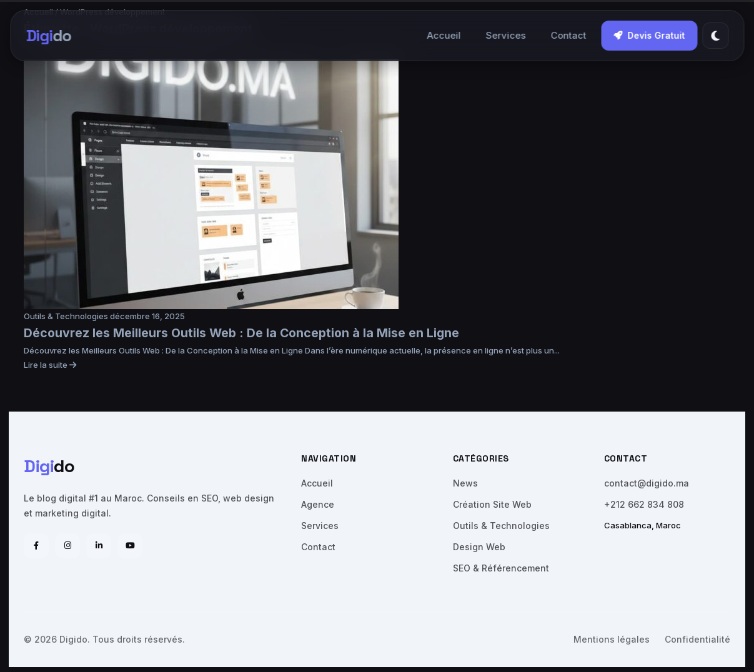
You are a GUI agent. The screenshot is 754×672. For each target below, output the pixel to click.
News (465, 483)
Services (505, 35)
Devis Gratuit (649, 35)
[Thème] (715, 35)
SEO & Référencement (501, 568)
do (48, 35)
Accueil (443, 35)
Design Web (479, 546)
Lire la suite (50, 365)
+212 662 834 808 (644, 504)
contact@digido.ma (646, 483)
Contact (568, 35)
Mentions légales (611, 639)
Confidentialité (697, 639)
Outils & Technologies (67, 316)
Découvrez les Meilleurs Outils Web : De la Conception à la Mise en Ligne (241, 332)
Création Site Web (492, 504)
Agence (317, 504)
